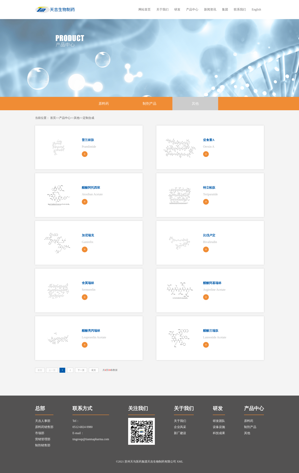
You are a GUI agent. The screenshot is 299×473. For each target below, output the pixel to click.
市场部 (39, 433)
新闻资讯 (210, 9)
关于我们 (162, 9)
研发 (177, 9)
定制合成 (88, 117)
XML (180, 461)
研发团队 (219, 420)
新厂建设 (180, 433)
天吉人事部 (42, 420)
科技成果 (219, 433)
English (256, 9)
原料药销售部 (44, 427)
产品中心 (192, 9)
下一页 (81, 370)
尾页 (93, 370)
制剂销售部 (42, 445)
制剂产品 (149, 103)
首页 (53, 117)
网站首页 (144, 9)
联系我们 (240, 9)
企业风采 (180, 427)
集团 (225, 9)
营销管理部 (42, 439)
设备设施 (219, 427)
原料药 (104, 103)
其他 (195, 103)
